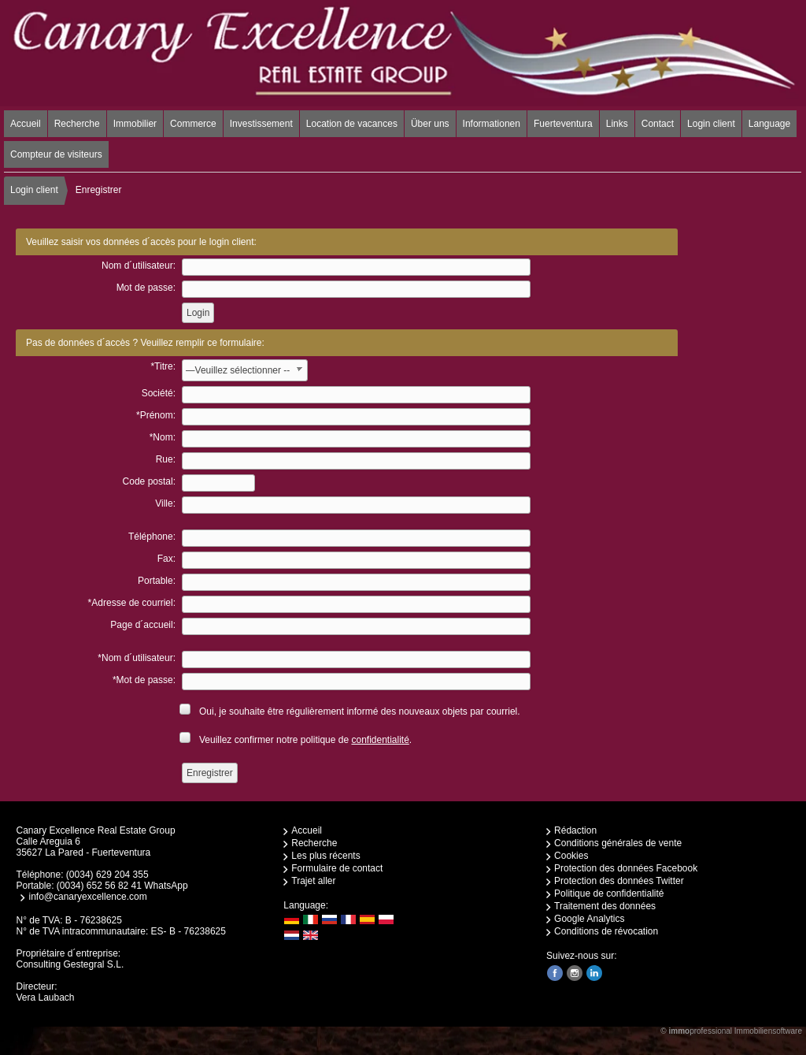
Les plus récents (325, 855)
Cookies (571, 855)
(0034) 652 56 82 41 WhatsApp (122, 885)
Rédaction (575, 830)
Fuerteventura (563, 123)
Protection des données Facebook (625, 868)
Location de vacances (351, 123)
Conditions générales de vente (618, 843)
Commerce (193, 123)
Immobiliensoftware (768, 1031)
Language (769, 123)
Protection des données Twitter (619, 880)
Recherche (77, 123)
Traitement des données (605, 906)
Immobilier (135, 123)
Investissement (261, 123)
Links (617, 123)
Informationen (491, 123)
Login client (711, 123)
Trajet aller (313, 880)
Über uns (430, 123)
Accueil (25, 123)
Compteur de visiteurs (56, 154)
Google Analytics (589, 918)
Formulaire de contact (337, 868)
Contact (657, 123)
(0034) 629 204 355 (107, 874)
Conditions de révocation (606, 931)
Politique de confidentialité (609, 893)
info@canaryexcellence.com (87, 896)
